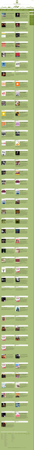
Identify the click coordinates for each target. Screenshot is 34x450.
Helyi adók (5, 445)
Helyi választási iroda (29, 433)
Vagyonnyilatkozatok (13, 437)
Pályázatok (5, 441)
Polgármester (5, 434)
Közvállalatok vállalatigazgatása (5, 446)
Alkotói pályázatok (32, 21)
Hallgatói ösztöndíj (24, 433)
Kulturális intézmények (2, 434)
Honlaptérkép (21, 447)
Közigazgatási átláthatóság (5, 442)
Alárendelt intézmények (5, 436)
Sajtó (31, 24)
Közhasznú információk (5, 440)
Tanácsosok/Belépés (13, 438)
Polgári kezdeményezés (12, 441)
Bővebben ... (14, 20)
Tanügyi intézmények (2, 435)
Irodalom (32, 15)
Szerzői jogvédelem (24, 447)
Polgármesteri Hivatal (5, 433)
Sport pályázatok (16, 433)
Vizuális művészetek (32, 18)
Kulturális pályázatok (19, 433)
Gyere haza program (27, 433)
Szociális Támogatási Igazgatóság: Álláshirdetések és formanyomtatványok (6, 444)
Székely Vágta (2, 438)
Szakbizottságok (12, 436)
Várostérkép (2, 436)
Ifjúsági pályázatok (22, 433)
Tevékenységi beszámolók (12, 435)
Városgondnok (5, 435)
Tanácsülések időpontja (12, 434)
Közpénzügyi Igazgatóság (9, 433)
